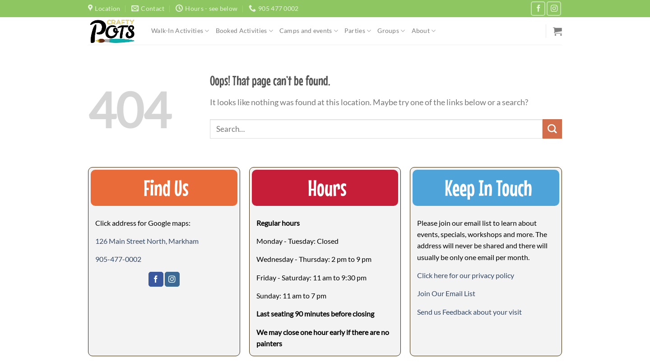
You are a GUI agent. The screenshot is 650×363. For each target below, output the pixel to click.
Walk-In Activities (180, 31)
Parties (357, 31)
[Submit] (552, 129)
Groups (391, 31)
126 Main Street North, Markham (147, 241)
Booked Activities (244, 31)
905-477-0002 (118, 259)
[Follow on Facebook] (538, 8)
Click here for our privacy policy (465, 275)
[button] (446, 293)
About (424, 31)
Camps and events (308, 31)
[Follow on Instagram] (554, 8)
